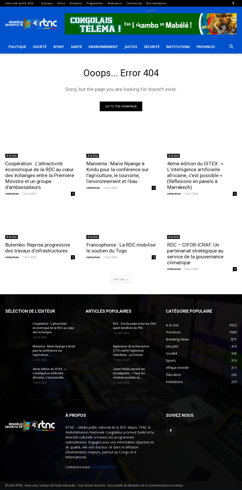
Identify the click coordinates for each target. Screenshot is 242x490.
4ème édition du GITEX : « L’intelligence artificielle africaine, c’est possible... (49, 373)
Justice (131, 46)
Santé (76, 46)
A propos (47, 3)
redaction (12, 193)
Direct (61, 3)
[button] (231, 47)
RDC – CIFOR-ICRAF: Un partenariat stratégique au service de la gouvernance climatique (195, 254)
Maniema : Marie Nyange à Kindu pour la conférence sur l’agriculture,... (54, 351)
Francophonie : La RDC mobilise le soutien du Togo (121, 248)
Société (40, 46)
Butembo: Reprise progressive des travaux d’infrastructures (37, 248)
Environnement (103, 46)
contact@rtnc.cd (103, 467)
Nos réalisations (156, 3)
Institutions (178, 46)
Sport (58, 46)
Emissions (76, 3)
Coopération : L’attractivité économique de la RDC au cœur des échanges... (53, 328)
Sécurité (152, 46)
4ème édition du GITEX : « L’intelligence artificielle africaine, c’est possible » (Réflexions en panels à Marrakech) (195, 175)
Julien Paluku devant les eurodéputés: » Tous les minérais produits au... (129, 373)
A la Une (12, 155)
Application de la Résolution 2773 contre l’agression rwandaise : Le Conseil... (131, 351)
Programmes (94, 3)
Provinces (206, 46)
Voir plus (121, 279)
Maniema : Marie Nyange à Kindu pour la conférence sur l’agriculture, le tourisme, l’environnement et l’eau (117, 172)
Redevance (115, 3)
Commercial (134, 3)
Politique (17, 46)
